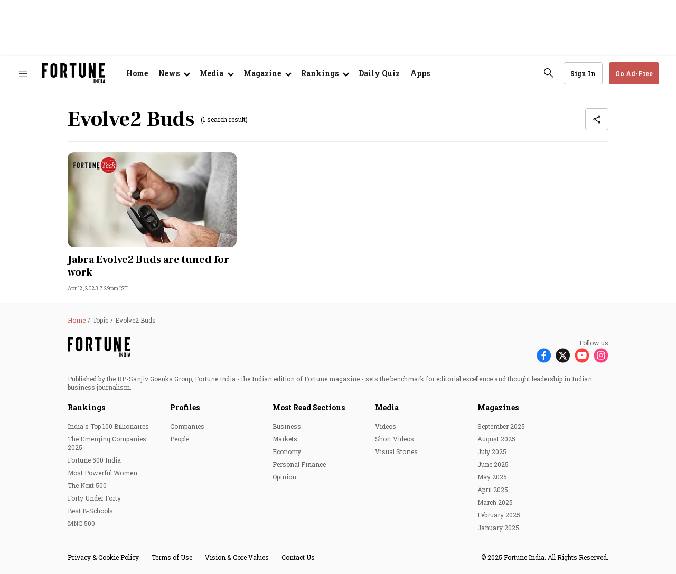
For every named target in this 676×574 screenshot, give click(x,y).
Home (137, 73)
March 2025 (495, 502)
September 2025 (501, 426)
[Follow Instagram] (601, 354)
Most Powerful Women (102, 472)
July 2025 (491, 451)
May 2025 (492, 477)
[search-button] (548, 73)
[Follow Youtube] (582, 354)
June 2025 (493, 464)
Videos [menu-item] (385, 426)
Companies (187, 426)
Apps (420, 73)
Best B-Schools (90, 510)
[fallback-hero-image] (152, 199)
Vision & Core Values (237, 557)
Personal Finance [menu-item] (299, 464)
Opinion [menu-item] (284, 477)
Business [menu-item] (287, 426)
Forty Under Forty (94, 498)
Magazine (262, 73)
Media (387, 407)
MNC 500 (81, 523)
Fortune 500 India (94, 460)
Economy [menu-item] (287, 451)
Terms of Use (172, 557)
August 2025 (496, 439)
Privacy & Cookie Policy (103, 557)
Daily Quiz (379, 73)
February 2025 (498, 515)
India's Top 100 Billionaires (108, 426)
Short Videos (394, 439)
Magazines (498, 407)
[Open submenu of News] (173, 73)
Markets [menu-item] (285, 439)
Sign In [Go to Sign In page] (583, 73)
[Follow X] (563, 354)
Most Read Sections (309, 407)
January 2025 (498, 527)
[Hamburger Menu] (23, 73)
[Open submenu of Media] (216, 73)
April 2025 (492, 489)
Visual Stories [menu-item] (396, 451)
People (179, 439)
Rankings (320, 73)
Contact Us (298, 557)
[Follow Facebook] (544, 354)
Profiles (185, 407)
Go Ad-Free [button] (634, 73)
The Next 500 (87, 485)
